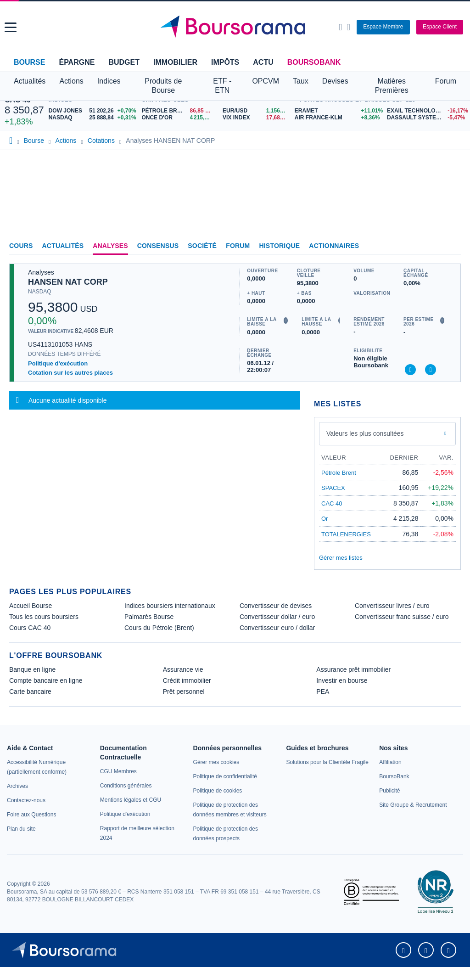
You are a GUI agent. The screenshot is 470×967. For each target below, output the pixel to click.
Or (324, 518)
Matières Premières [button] (391, 85)
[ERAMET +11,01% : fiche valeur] (337, 110)
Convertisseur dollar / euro (277, 616)
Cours (21, 245)
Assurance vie (183, 669)
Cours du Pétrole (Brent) (159, 627)
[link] (17, 786)
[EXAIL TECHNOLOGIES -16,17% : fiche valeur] (426, 110)
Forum (445, 81)
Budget (124, 62)
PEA (322, 691)
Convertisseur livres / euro (392, 605)
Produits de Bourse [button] (163, 85)
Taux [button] (300, 81)
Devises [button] (335, 81)
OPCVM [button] (265, 81)
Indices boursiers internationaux (169, 605)
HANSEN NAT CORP (68, 282)
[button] (10, 27)
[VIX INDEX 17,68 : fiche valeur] (256, 117)
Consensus (158, 245)
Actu (263, 62)
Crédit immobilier (187, 680)
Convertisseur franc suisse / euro (402, 616)
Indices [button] (109, 81)
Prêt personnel (184, 691)
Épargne (77, 62)
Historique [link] (279, 245)
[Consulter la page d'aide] (348, 27)
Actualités (63, 245)
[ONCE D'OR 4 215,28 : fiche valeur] (178, 117)
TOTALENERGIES (346, 534)
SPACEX (333, 487)
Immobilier (175, 62)
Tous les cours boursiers (43, 616)
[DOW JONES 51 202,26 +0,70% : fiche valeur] (93, 110)
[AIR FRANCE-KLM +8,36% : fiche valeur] (337, 117)
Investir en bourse (341, 680)
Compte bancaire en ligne (46, 680)
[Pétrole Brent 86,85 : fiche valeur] (178, 110)
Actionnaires (334, 245)
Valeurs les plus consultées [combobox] (365, 433)
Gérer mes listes (341, 557)
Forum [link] (238, 245)
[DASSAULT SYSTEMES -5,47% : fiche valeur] (426, 117)
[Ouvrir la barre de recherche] (340, 27)
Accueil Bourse (30, 605)
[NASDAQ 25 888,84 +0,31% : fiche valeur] (93, 117)
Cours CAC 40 (29, 627)
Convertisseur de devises (276, 605)
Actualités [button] (29, 81)
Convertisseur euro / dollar (277, 627)
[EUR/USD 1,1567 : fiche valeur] (256, 110)
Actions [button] (71, 81)
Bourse (29, 62)
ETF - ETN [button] (222, 85)
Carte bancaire (30, 691)
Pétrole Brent (338, 472)
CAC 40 (331, 503)
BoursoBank (314, 62)
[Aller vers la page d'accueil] (236, 27)
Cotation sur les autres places (70, 372)
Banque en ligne (32, 669)
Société (202, 245)
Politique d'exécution (58, 363)
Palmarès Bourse (148, 616)
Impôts (225, 62)
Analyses (110, 245)
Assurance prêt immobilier (353, 669)
